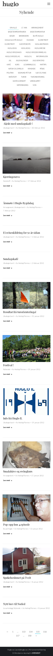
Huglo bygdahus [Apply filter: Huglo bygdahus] (14, 52)
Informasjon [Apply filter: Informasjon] (42, 56)
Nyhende (6, 369)
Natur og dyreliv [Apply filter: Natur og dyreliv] (15, 69)
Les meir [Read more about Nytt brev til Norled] (7, 613)
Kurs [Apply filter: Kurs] (17, 65)
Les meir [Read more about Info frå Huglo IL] (7, 427)
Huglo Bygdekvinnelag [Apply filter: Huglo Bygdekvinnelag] (36, 52)
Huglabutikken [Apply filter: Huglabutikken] (41, 44)
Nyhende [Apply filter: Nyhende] (32, 69)
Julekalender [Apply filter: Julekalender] (22, 60)
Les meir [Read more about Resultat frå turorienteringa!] (7, 321)
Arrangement (8, 207)
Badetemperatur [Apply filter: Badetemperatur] (37, 32)
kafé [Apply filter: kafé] (9, 65)
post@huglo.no (21, 650)
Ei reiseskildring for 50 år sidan (21, 232)
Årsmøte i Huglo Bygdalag (18, 203)
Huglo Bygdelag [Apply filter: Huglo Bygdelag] (12, 56)
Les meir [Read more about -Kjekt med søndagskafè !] (7, 132)
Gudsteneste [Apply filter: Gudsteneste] (25, 44)
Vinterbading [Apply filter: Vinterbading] (22, 85)
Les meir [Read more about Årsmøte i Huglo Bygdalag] (7, 215)
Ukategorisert (8, 128)
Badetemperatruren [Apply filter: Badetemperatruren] (17, 32)
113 (23, 631)
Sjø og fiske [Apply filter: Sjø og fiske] (41, 73)
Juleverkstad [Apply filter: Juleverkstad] (38, 60)
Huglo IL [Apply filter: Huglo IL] (28, 56)
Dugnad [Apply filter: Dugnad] (30, 40)
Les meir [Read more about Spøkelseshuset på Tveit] (7, 587)
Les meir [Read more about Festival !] (7, 374)
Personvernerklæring (37, 650)
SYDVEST (36, 653)
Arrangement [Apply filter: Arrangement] (37, 28)
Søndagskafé (10, 259)
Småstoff (6, 181)
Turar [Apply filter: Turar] (23, 77)
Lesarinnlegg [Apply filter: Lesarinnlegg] (30, 65)
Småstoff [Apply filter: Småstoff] (13, 77)
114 (30, 631)
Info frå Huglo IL (12, 418)
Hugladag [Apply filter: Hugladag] (12, 48)
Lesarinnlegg (8, 608)
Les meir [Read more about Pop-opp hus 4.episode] (7, 533)
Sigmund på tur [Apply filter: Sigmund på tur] (24, 73)
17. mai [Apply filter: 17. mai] (24, 28)
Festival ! (8, 365)
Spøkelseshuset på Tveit (17, 577)
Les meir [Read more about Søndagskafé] (7, 268)
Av (23, 128)
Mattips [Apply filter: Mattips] (43, 65)
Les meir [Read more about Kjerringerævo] (7, 186)
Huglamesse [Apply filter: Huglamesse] (40, 48)
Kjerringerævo (11, 176)
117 (17, 635)
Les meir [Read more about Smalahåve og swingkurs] (7, 480)
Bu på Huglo (7, 529)
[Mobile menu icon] (48, 4)
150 (29, 635)
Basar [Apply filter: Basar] (12, 36)
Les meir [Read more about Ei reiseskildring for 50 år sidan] (7, 241)
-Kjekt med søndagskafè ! (18, 123)
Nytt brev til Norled (14, 604)
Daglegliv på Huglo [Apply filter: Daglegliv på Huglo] (13, 40)
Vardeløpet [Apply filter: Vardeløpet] (35, 81)
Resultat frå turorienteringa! (19, 312)
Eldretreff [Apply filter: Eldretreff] (43, 40)
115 (38, 631)
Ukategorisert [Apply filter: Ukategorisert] (19, 81)
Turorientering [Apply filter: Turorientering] (38, 77)
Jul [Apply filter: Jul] (10, 60)
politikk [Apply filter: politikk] (10, 73)
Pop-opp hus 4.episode (16, 524)
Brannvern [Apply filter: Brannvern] (24, 36)
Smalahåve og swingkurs (17, 471)
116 (45, 631)
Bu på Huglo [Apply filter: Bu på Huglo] (38, 36)
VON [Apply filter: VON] (34, 85)
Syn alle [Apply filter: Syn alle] (13, 28)
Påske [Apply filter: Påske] (42, 69)
